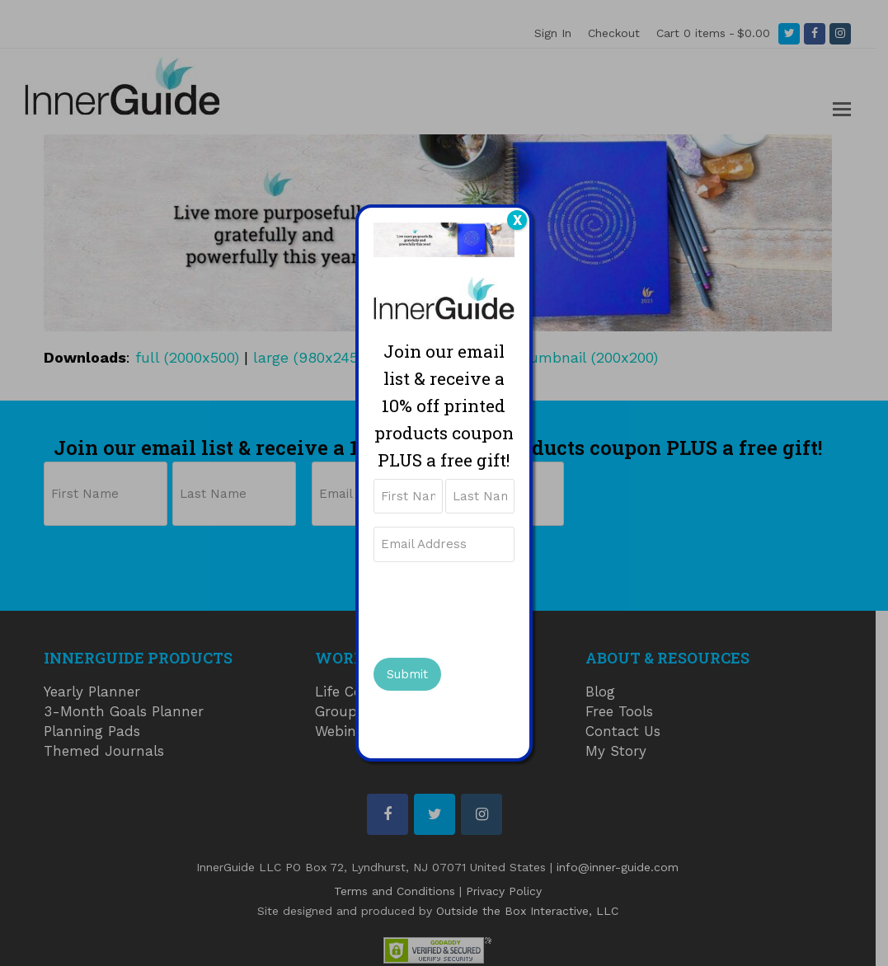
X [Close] (517, 220)
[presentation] (499, 607)
